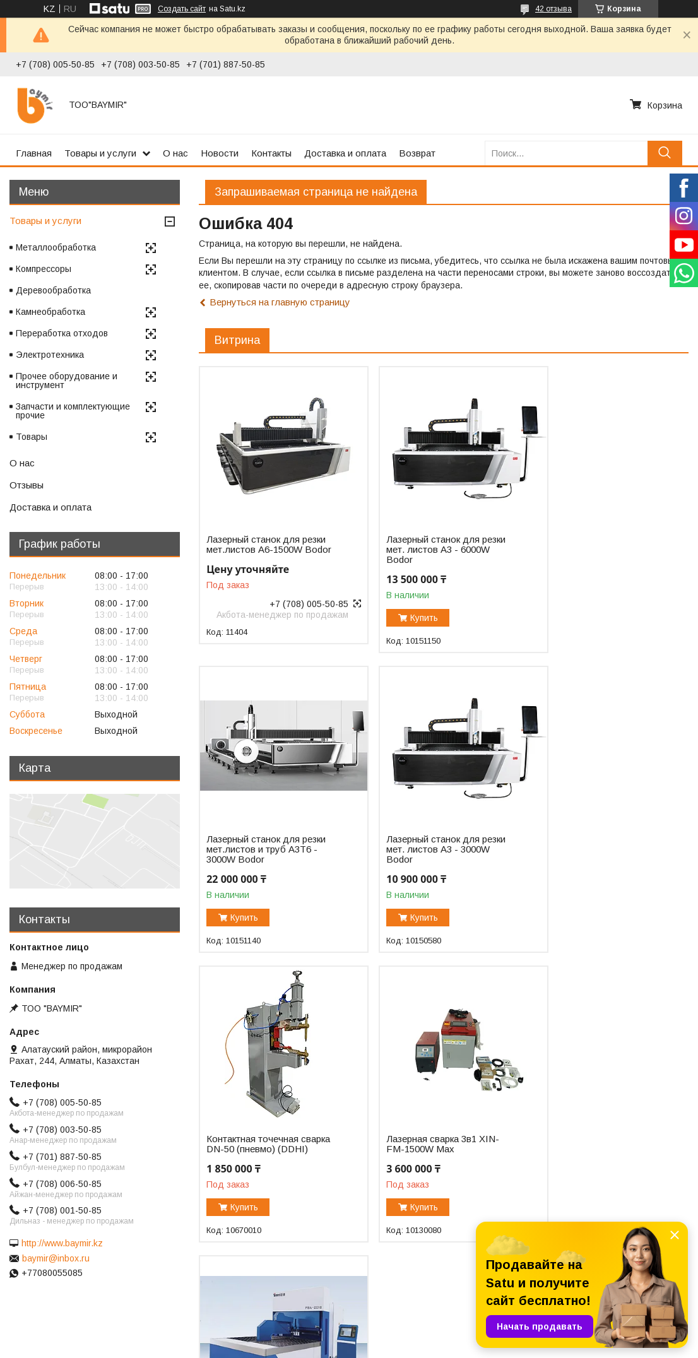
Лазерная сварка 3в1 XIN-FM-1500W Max (596, 856)
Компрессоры (43, 269)
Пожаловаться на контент (379, 1346)
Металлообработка (56, 247)
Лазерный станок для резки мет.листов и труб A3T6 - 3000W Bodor (592, 549)
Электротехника (50, 355)
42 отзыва (553, 8)
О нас (175, 153)
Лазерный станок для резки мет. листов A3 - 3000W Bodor (255, 861)
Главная (34, 153)
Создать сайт (182, 8)
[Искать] (665, 153)
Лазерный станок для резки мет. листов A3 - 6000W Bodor (422, 549)
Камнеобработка (50, 312)
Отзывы (26, 485)
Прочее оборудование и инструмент (66, 380)
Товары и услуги (100, 153)
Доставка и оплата (345, 153)
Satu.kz (404, 1334)
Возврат (417, 153)
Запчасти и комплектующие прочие (73, 410)
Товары (31, 437)
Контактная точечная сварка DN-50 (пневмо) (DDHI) (423, 861)
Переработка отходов (62, 333)
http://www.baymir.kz (62, 1243)
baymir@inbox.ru (56, 1258)
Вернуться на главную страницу (280, 302)
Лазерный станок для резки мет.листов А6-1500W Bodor (253, 549)
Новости (220, 153)
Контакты (271, 153)
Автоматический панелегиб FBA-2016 (251, 1156)
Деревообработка (53, 290)
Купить (411, 618)
